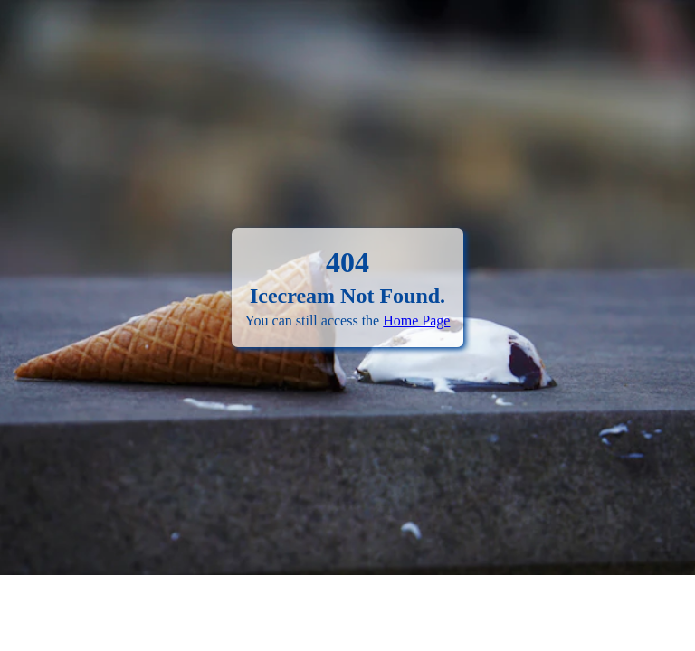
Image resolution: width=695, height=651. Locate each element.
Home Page (416, 320)
